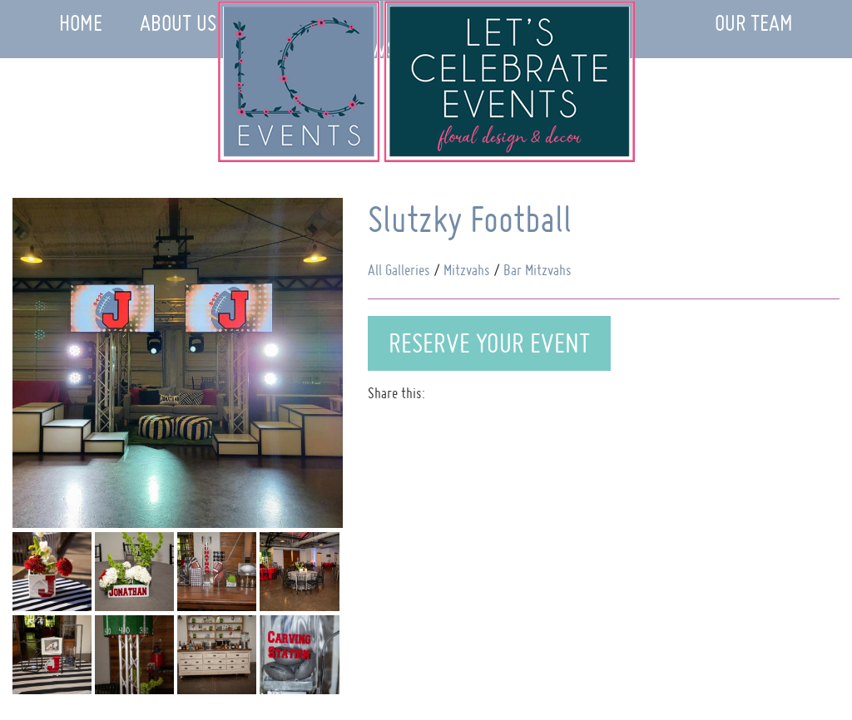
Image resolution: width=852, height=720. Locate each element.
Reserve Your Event (489, 343)
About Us (178, 23)
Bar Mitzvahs (537, 270)
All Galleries (399, 270)
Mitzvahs (466, 270)
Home (80, 23)
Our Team (754, 23)
